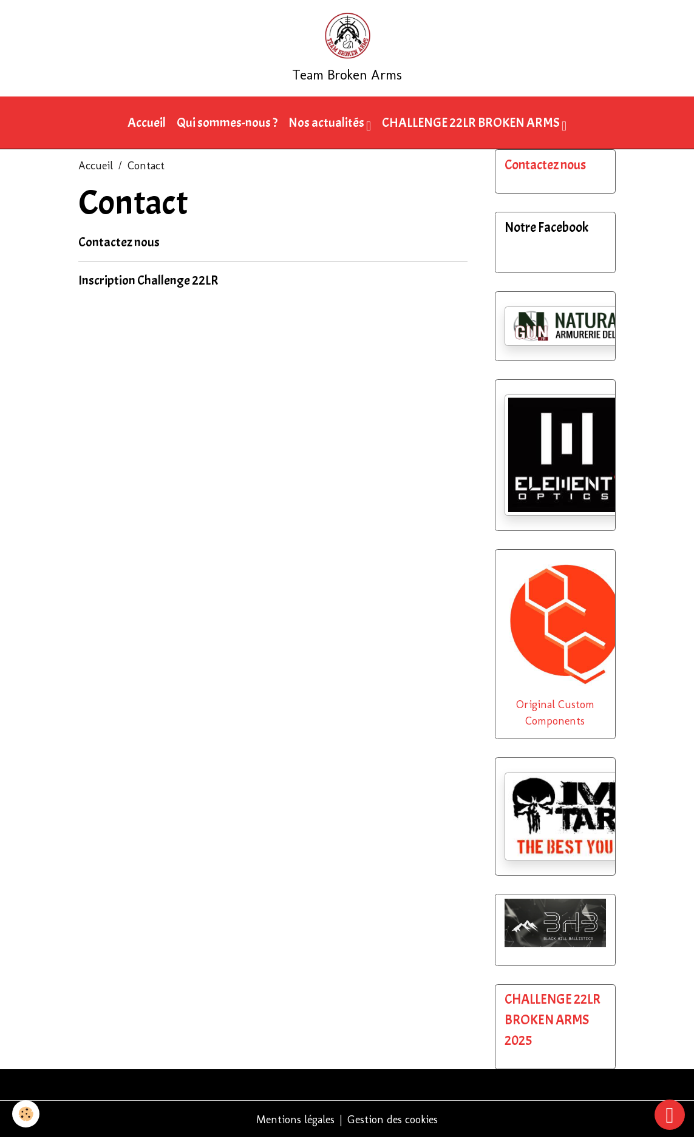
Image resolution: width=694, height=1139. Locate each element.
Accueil (147, 122)
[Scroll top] (670, 1115)
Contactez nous (119, 242)
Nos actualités (327, 122)
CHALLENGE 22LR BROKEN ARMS (472, 122)
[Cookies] (25, 1113)
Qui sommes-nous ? (227, 122)
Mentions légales (295, 1119)
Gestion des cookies (392, 1119)
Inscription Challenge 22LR (148, 280)
